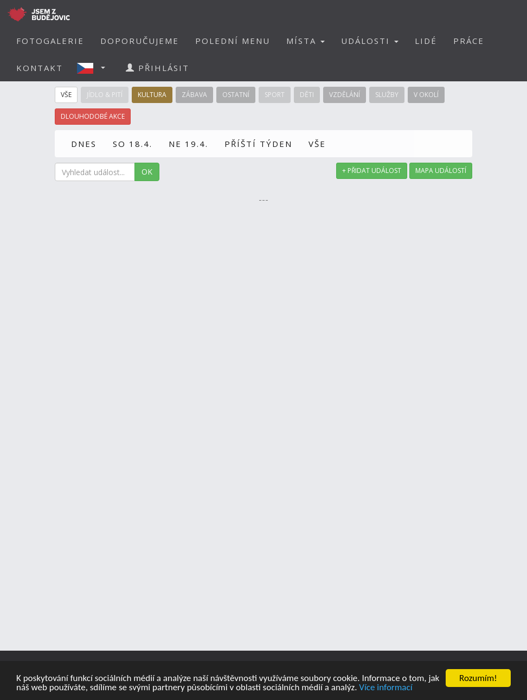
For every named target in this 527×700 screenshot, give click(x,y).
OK (147, 171)
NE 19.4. (188, 143)
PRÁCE (468, 40)
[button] (94, 67)
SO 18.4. (132, 143)
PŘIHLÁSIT (157, 67)
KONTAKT (39, 67)
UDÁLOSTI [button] (370, 40)
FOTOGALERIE (50, 40)
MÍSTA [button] (305, 40)
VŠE (317, 143)
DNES (84, 143)
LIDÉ (426, 40)
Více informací (385, 687)
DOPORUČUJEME (139, 40)
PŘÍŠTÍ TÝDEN (258, 143)
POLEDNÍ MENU (232, 40)
